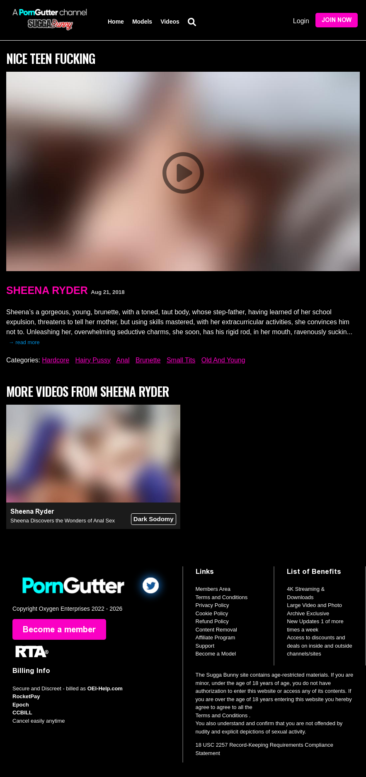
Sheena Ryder (47, 290)
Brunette (148, 360)
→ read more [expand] (24, 342)
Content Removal (216, 629)
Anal (122, 360)
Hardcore (55, 360)
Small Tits (181, 360)
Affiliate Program (215, 637)
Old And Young (223, 360)
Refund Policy (212, 621)
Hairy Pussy (93, 360)
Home (116, 21)
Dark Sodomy (153, 518)
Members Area (213, 589)
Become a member (59, 629)
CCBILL (22, 712)
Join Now (336, 20)
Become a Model (216, 654)
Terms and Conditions (222, 597)
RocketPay (26, 696)
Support (205, 646)
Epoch (20, 705)
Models (142, 21)
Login (301, 20)
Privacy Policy (212, 605)
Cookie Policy (212, 613)
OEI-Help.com (105, 688)
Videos (169, 21)
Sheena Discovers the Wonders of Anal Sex (62, 520)
